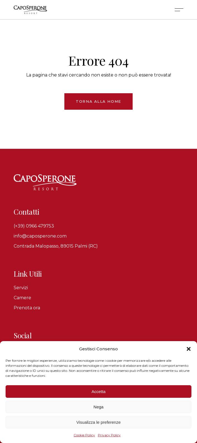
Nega (99, 406)
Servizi (21, 287)
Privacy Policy (109, 435)
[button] (188, 349)
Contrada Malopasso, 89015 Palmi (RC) (56, 246)
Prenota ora (27, 307)
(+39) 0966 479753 (34, 226)
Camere (22, 297)
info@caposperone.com (40, 236)
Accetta (98, 391)
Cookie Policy (84, 435)
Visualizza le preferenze (98, 422)
